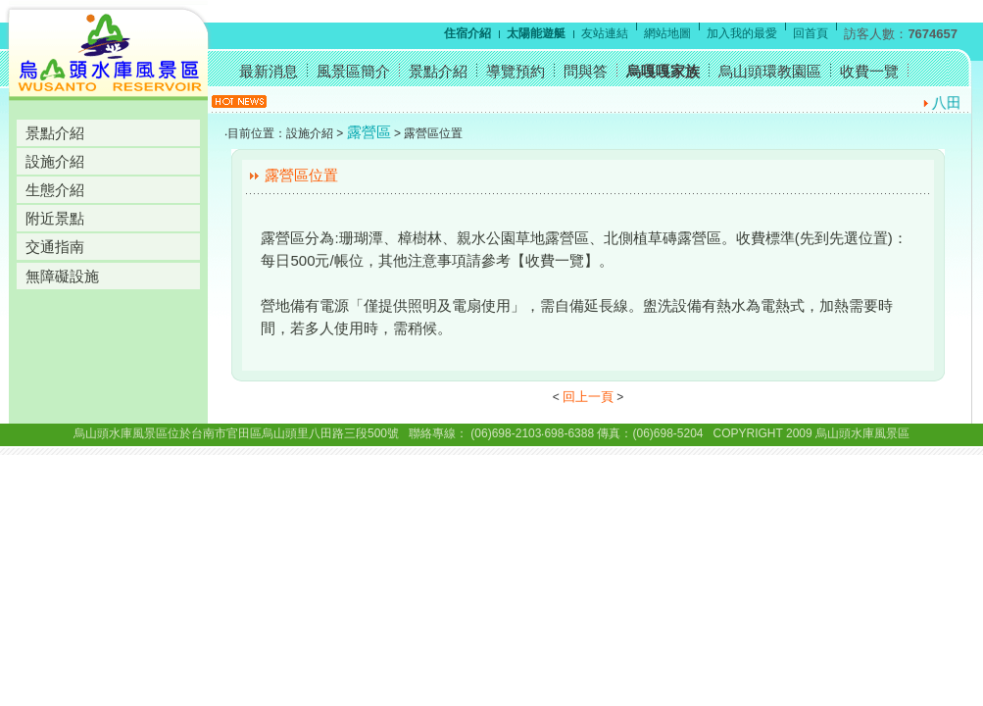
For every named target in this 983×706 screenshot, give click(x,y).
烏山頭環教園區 (769, 71)
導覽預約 (515, 71)
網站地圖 (667, 33)
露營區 (369, 132)
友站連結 (604, 33)
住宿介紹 (467, 33)
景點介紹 (54, 133)
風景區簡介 (353, 71)
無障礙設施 (62, 276)
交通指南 (54, 246)
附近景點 (54, 218)
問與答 (586, 71)
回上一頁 (588, 396)
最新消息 (268, 71)
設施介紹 (54, 161)
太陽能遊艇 (536, 33)
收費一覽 (869, 71)
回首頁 (810, 33)
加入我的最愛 (742, 33)
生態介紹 (54, 189)
